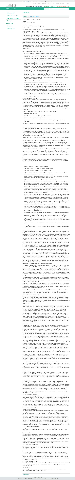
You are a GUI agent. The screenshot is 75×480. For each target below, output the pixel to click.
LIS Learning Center (28, 1)
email (37, 16)
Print (31, 16)
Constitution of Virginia (13, 18)
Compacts (9, 26)
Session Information (30, 6)
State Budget (46, 6)
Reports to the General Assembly (63, 6)
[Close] (74, 1)
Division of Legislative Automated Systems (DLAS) (50, 478)
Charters (9, 21)
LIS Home (35, 477)
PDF (34, 16)
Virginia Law (53, 6)
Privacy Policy (52, 3)
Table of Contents (26, 14)
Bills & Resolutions (38, 6)
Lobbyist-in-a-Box (39, 477)
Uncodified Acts (11, 28)
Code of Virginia (11, 13)
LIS (11, 5)
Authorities (46, 8)
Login (68, 3)
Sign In (58, 478)
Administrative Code (12, 15)
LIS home (57, 3)
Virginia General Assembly (36, 3)
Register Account (63, 3)
